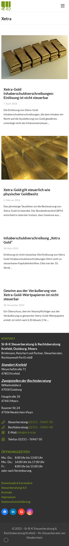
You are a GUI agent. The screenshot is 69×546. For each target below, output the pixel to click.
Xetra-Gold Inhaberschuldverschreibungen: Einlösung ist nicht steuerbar (29, 93)
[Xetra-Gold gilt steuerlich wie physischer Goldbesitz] (34, 158)
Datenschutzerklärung (15, 501)
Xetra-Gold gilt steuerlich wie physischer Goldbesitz (27, 192)
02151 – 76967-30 (41, 422)
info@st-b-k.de (27, 432)
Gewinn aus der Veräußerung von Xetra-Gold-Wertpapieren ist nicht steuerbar (31, 294)
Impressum (8, 497)
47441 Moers (9, 401)
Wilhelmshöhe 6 (11, 385)
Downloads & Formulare (16, 483)
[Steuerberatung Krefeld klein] (6, 6)
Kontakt (6, 492)
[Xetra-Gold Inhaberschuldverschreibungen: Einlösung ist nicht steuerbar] (34, 57)
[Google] (21, 511)
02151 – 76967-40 (41, 427)
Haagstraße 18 (10, 396)
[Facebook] (4, 511)
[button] (6, 540)
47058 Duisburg (11, 389)
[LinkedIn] (13, 511)
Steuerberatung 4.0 (13, 487)
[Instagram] (29, 511)
